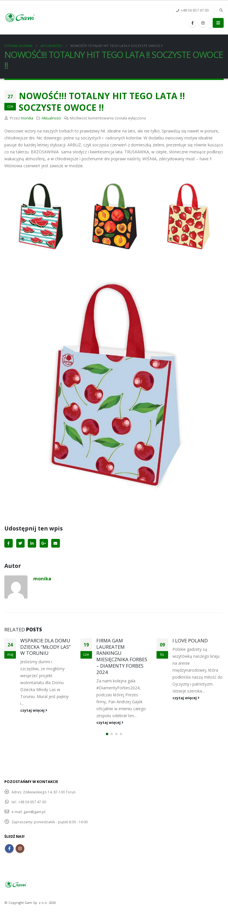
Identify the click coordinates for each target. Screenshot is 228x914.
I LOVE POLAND (190, 640)
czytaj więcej (33, 710)
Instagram (20, 848)
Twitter (20, 543)
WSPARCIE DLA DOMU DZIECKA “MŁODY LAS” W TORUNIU (45, 647)
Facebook (8, 543)
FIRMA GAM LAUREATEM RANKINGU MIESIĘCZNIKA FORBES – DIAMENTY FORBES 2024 (121, 656)
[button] (107, 734)
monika (27, 118)
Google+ (44, 543)
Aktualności (51, 118)
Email (55, 543)
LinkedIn (32, 543)
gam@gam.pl (35, 812)
